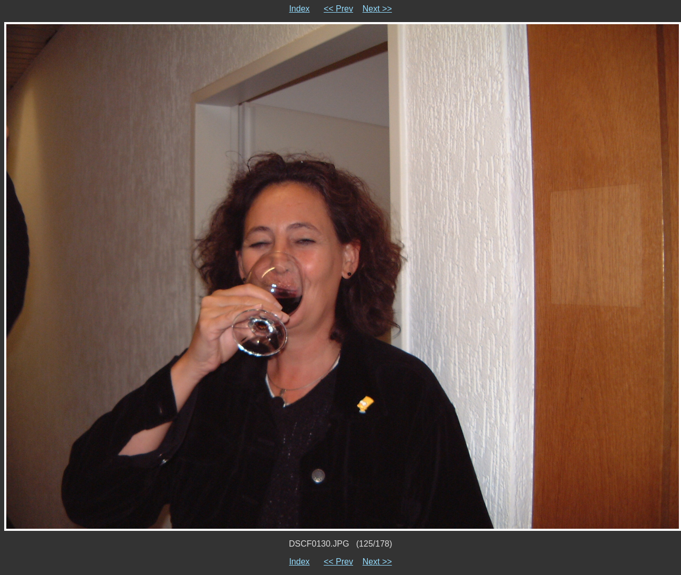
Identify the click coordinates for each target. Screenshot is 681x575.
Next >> (377, 8)
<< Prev (338, 8)
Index (299, 8)
